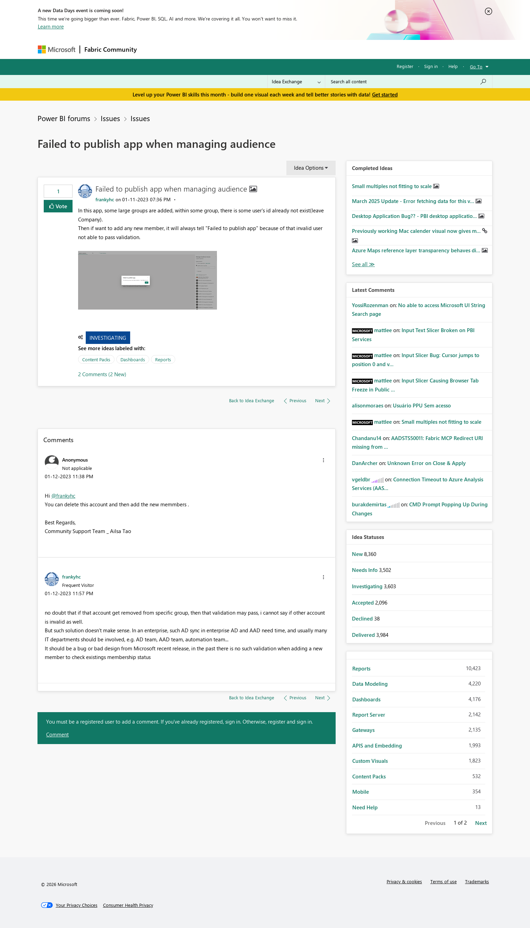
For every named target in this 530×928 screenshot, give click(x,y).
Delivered (364, 634)
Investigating (108, 337)
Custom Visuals (370, 760)
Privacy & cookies (404, 881)
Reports (163, 359)
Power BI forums (63, 118)
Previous (435, 822)
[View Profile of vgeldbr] (361, 479)
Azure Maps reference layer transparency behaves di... (417, 250)
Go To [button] (476, 66)
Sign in (431, 66)
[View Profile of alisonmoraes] (367, 405)
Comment (57, 734)
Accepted (363, 602)
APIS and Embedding (377, 745)
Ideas (211, 49)
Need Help (365, 807)
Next (481, 822)
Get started (385, 94)
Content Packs (96, 359)
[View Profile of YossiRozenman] (370, 305)
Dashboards (132, 359)
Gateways (363, 729)
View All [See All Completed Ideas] (363, 264)
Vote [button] (60, 206)
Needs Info (365, 569)
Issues (110, 118)
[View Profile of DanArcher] (365, 462)
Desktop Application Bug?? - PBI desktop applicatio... (415, 215)
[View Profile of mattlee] (383, 330)
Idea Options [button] (308, 167)
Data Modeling (370, 683)
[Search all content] (409, 81)
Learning (300, 49)
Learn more (51, 26)
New (358, 553)
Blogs (273, 49)
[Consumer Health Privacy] (128, 905)
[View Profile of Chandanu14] (366, 438)
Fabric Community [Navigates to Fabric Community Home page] (110, 49)
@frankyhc (63, 495)
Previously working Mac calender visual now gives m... (417, 230)
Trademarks (477, 881)
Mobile (360, 791)
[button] (147, 280)
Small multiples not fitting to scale (392, 186)
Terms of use (443, 881)
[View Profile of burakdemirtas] (369, 504)
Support (329, 49)
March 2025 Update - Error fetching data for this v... (414, 200)
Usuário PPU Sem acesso (422, 405)
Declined (363, 618)
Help (453, 66)
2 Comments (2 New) (102, 374)
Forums (152, 49)
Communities (242, 49)
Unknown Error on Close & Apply (426, 462)
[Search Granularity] (296, 81)
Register (405, 66)
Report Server (368, 714)
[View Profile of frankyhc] (104, 199)
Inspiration (183, 49)
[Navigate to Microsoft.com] (56, 49)
